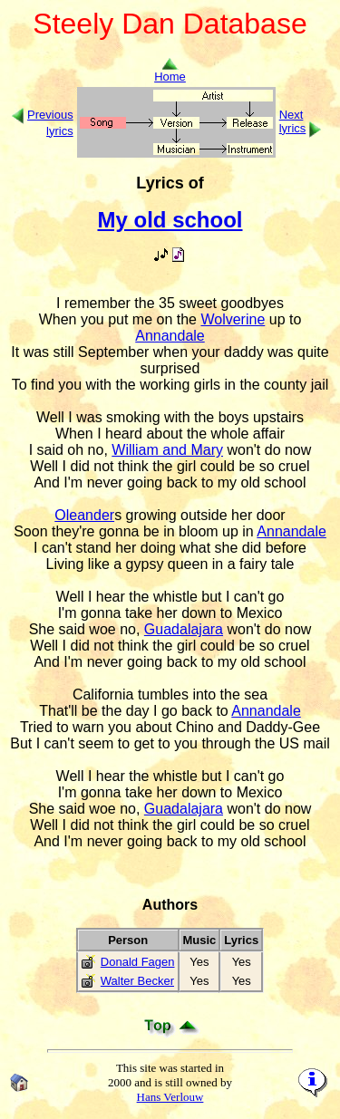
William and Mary (167, 450)
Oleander (84, 515)
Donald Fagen (138, 962)
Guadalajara (183, 629)
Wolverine (232, 319)
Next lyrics (292, 121)
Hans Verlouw (170, 1097)
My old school (169, 219)
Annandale (170, 335)
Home (170, 71)
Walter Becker (137, 981)
